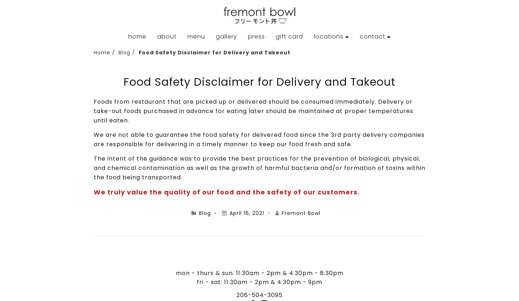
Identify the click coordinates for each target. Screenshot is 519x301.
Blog (124, 52)
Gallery (226, 36)
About (167, 36)
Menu (196, 36)
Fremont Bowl (301, 213)
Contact (372, 36)
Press (256, 36)
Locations (328, 36)
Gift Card (289, 36)
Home (137, 36)
